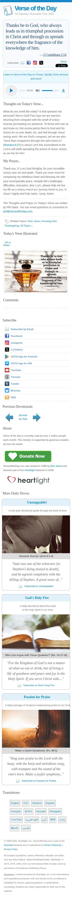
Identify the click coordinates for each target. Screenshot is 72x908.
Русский (40, 811)
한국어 (28, 811)
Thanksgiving (12, 225)
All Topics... (27, 225)
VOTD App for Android (24, 356)
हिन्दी (53, 819)
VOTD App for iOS (21, 363)
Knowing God (49, 221)
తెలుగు (14, 828)
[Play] (11, 90)
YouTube (16, 370)
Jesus (37, 221)
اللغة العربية (32, 819)
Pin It (8, 242)
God (30, 221)
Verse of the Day (35, 8)
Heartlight (30, 470)
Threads (16, 377)
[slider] (22, 90)
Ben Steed (56, 466)
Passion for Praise (37, 697)
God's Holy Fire (37, 598)
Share (63, 61)
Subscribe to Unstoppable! (36, 586)
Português (55, 811)
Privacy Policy (11, 849)
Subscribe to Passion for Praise (36, 780)
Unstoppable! (37, 502)
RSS (13, 397)
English (15, 803)
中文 (25, 803)
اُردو (44, 819)
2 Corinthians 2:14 (54, 55)
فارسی (25, 828)
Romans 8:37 (12, 144)
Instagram (17, 342)
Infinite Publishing (52, 845)
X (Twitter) (17, 349)
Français (16, 811)
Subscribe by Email (18, 329)
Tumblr (15, 383)
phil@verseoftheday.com (17, 211)
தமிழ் (62, 819)
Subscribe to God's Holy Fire (36, 685)
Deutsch (36, 803)
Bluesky (15, 390)
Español (50, 803)
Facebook (16, 336)
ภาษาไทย (16, 819)
